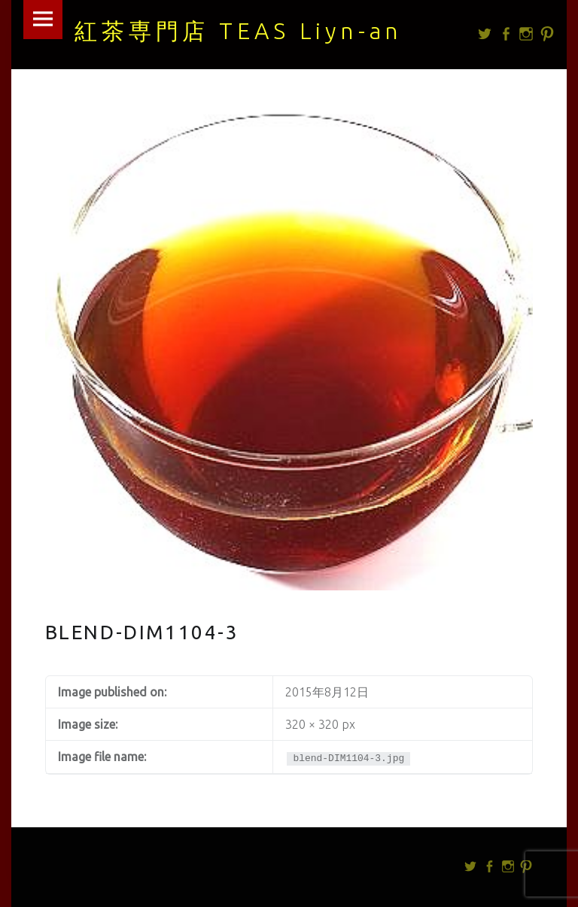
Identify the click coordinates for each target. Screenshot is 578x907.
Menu (42, 19)
